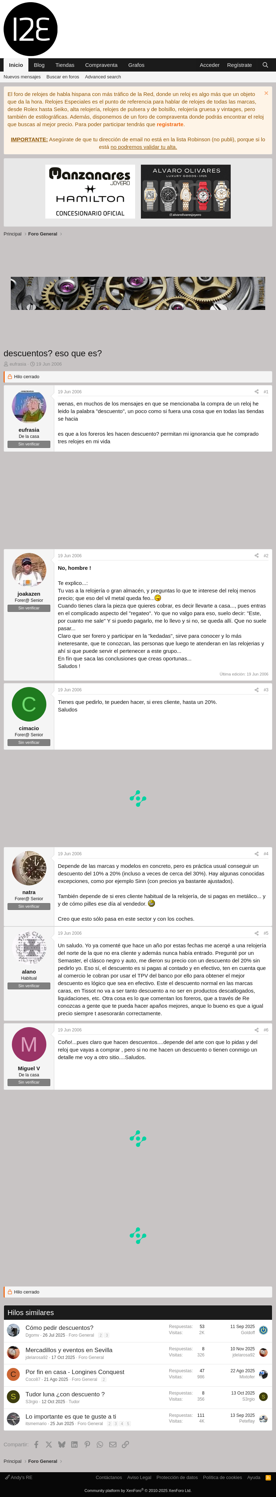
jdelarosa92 (37, 1357)
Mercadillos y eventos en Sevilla (69, 1350)
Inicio (16, 65)
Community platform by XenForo (138, 1490)
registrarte (170, 124)
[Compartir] (256, 392)
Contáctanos (109, 1477)
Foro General (81, 1335)
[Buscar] (265, 65)
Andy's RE (18, 1477)
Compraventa (101, 65)
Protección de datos (177, 1477)
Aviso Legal (139, 1477)
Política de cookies (222, 1477)
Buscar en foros (62, 76)
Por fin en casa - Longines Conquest (75, 1372)
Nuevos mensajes (22, 76)
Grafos (136, 65)
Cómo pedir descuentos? (59, 1327)
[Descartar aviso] (265, 94)
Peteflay (247, 1421)
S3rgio (32, 1401)
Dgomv (32, 1335)
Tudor (74, 1401)
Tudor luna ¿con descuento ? (65, 1394)
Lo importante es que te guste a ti (71, 1416)
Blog (39, 65)
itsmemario (36, 1423)
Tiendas (64, 65)
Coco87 (33, 1379)
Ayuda (254, 1477)
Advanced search (103, 76)
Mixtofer (247, 1376)
